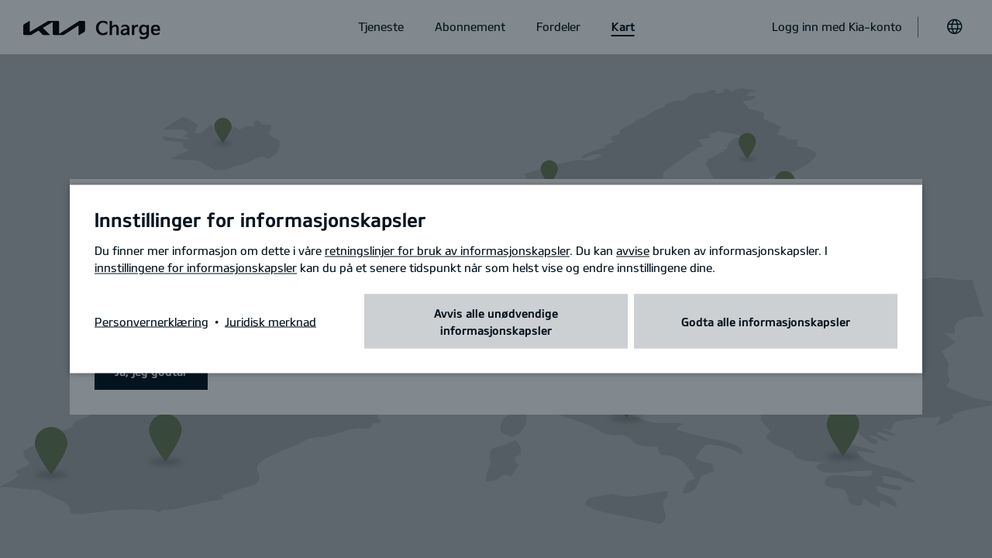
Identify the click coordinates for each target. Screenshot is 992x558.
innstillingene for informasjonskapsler (196, 267)
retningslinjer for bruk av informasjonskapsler (447, 250)
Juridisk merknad (270, 322)
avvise (632, 250)
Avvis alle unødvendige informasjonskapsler (496, 321)
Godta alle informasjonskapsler (765, 322)
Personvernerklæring (151, 322)
